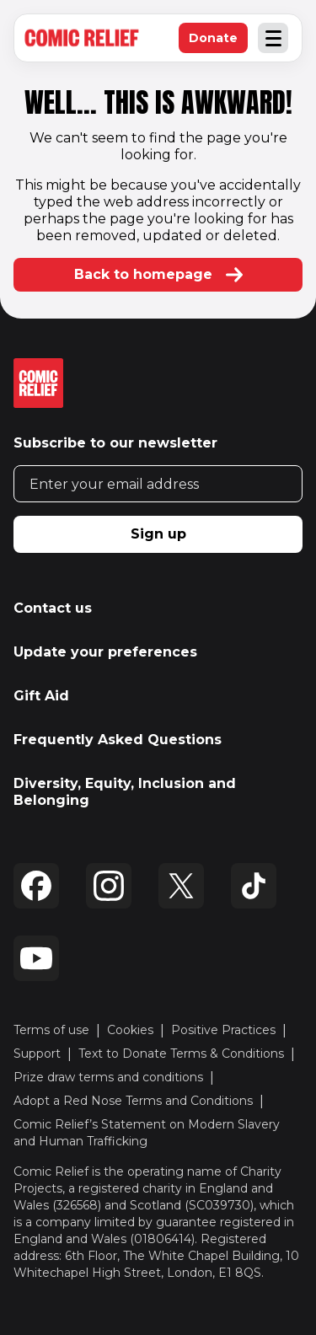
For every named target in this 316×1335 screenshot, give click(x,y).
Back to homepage (158, 274)
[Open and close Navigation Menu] (273, 38)
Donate (218, 41)
